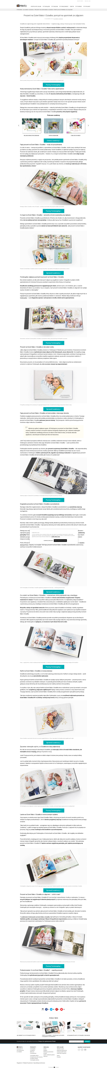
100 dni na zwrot (60, 1048)
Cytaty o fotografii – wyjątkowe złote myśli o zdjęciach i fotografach (53, 1036)
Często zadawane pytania (49, 1054)
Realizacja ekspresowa (62, 1050)
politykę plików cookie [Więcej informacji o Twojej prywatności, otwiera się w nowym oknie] (55, 536)
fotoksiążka (23, 298)
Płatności (45, 1056)
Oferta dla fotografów (61, 1053)
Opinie (58, 1055)
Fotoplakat (86, 6)
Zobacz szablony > (53, 141)
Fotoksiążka (46, 6)
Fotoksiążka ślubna (34, 1055)
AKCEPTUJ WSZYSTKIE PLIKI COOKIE (60, 540)
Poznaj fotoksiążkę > (53, 85)
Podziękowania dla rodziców (36, 1057)
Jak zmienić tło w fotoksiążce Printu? (26, 1035)
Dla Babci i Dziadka (28, 9)
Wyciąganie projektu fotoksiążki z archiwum (78, 1035)
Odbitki (72, 6)
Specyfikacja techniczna (39, 1063)
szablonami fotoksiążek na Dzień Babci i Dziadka (35, 917)
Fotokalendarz (63, 6)
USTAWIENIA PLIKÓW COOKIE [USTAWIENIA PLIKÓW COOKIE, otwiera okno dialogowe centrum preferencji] (48, 540)
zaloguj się (87, 1)
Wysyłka (45, 1050)
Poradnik (19, 9)
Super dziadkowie (53, 135)
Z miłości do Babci (75, 135)
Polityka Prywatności (28, 1063)
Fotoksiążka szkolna (34, 1060)
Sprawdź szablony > (53, 273)
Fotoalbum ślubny (34, 1058)
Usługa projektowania (61, 1051)
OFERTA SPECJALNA (36, 6)
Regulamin (19, 1063)
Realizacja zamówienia (48, 1051)
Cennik (44, 1048)
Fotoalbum (54, 6)
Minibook (32, 1051)
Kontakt (45, 1053)
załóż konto (80, 1)
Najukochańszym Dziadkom (31, 135)
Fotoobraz (78, 6)
